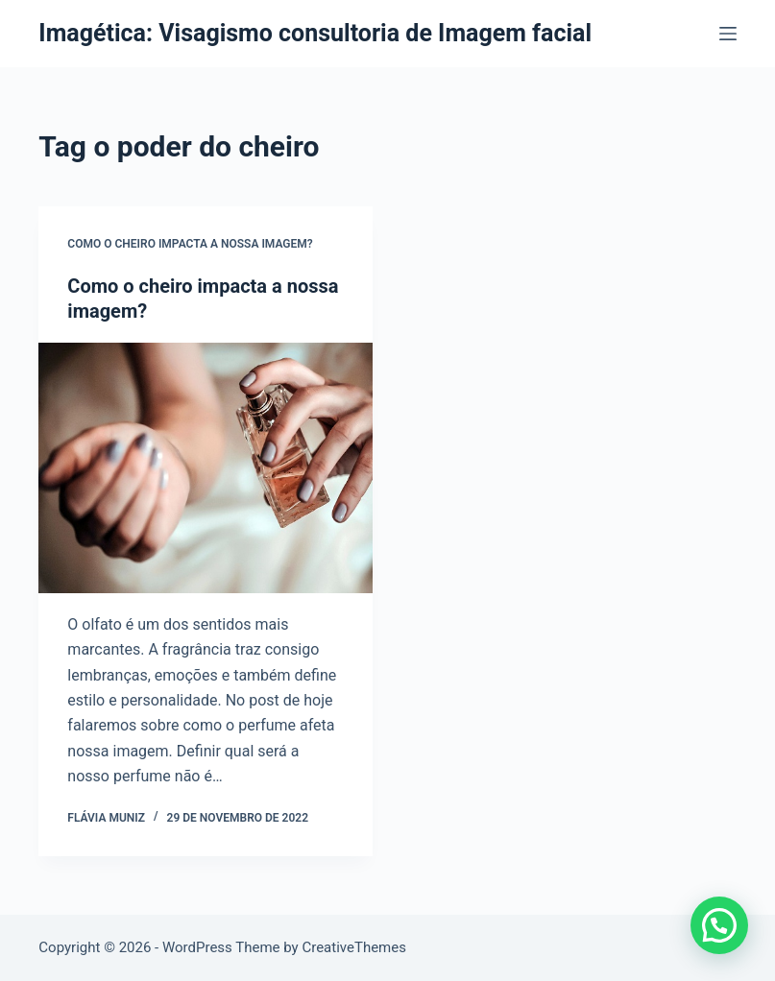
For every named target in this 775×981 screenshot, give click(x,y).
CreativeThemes (354, 947)
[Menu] (728, 33)
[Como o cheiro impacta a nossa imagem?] (205, 468)
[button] (719, 925)
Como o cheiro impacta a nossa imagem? (189, 244)
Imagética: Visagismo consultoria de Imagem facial (315, 33)
